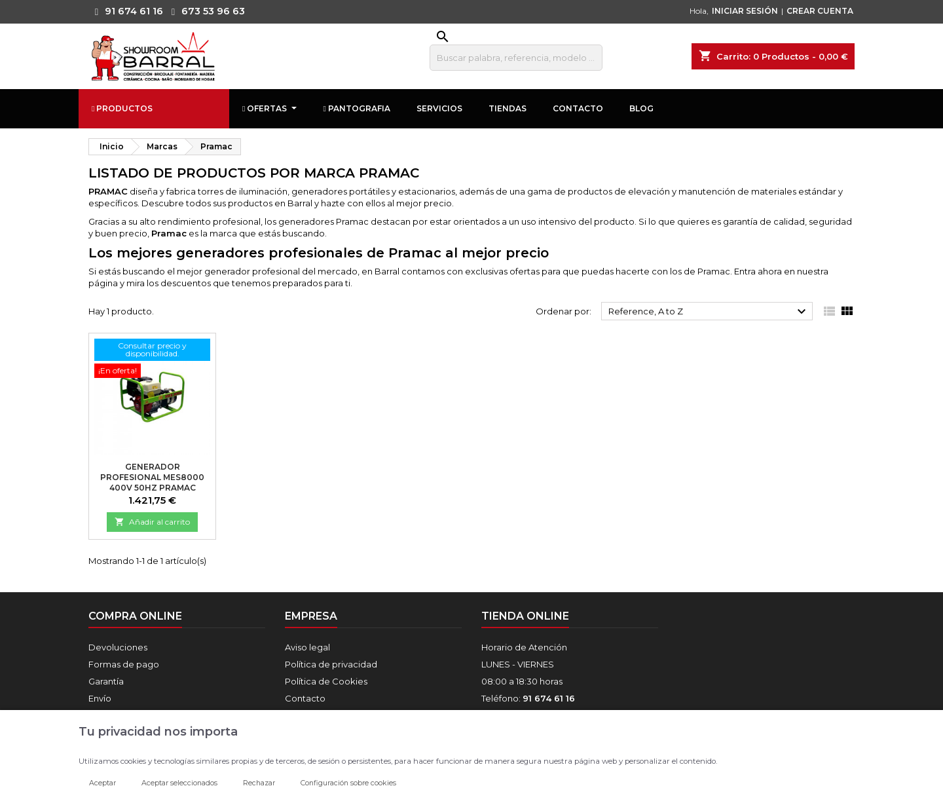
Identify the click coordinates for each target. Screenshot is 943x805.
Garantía (106, 681)
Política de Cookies (326, 681)
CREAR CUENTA (819, 11)
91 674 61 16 (125, 11)
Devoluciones (117, 647)
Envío (99, 698)
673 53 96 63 (205, 11)
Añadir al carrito (152, 522)
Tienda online (525, 616)
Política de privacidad (331, 664)
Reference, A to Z (708, 312)
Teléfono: (528, 698)
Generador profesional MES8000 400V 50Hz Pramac (152, 477)
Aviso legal (307, 647)
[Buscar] (516, 58)
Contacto (305, 698)
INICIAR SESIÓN (745, 11)
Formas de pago (123, 664)
